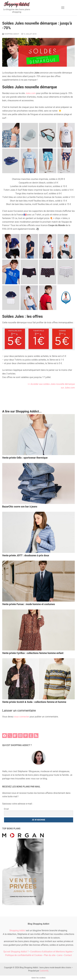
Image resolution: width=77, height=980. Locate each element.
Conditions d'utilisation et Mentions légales (51, 951)
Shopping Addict (10, 34)
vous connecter (21, 716)
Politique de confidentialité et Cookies (23, 955)
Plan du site (49, 955)
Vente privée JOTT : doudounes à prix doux (25, 555)
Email (6, 809)
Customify (44, 971)
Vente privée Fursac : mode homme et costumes (28, 604)
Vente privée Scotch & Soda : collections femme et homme (34, 702)
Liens (59, 955)
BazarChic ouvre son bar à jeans (19, 506)
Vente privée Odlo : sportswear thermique (25, 457)
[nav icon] (62, 8)
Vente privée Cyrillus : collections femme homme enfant (32, 653)
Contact (68, 955)
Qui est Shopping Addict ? (15, 951)
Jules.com (30, 93)
